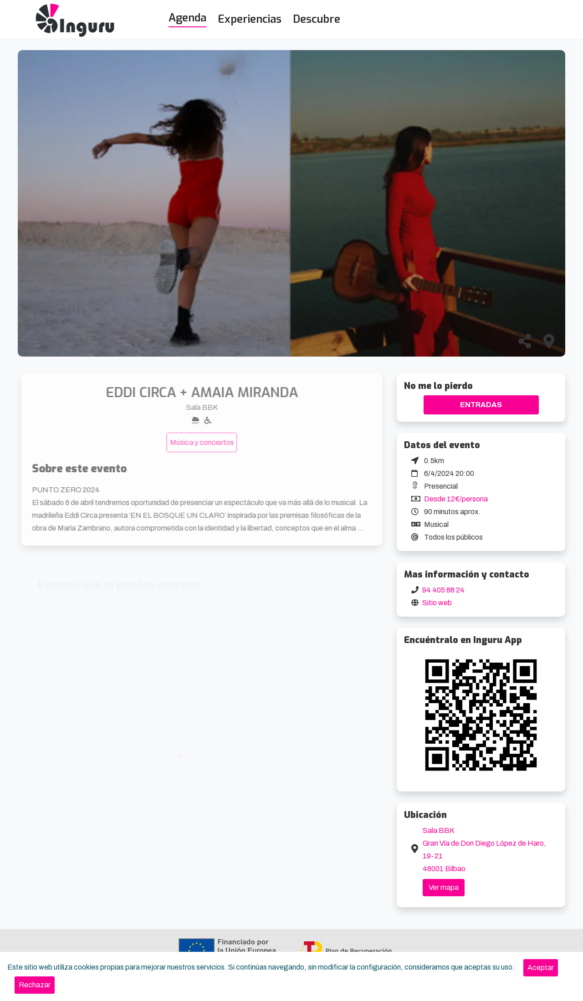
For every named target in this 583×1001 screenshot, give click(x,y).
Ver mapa (444, 887)
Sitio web (437, 603)
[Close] (540, 967)
